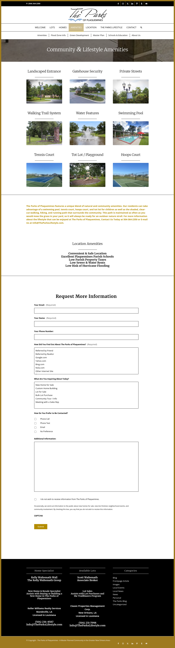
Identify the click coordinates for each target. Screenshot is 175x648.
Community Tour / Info (86, 398)
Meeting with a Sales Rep (86, 402)
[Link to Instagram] (123, 3)
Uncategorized (120, 604)
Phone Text (45, 423)
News (115, 594)
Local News (118, 591)
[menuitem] (40, 27)
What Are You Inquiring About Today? (51, 379)
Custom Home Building (86, 388)
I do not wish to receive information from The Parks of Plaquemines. (69, 499)
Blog (115, 577)
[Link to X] (127, 3)
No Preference (46, 431)
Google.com (86, 357)
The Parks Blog (120, 601)
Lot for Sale (86, 391)
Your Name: (45, 318)
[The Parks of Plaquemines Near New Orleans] (87, 14)
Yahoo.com (86, 361)
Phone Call (44, 419)
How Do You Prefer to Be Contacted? (51, 413)
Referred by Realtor (86, 354)
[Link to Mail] (146, 3)
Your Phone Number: (44, 331)
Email (42, 427)
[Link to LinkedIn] (132, 3)
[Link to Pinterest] (137, 3)
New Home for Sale (86, 385)
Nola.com (86, 367)
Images (116, 584)
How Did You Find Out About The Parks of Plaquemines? (65, 344)
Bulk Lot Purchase (86, 395)
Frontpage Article (121, 581)
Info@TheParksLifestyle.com (47, 222)
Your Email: (45, 305)
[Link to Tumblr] (141, 3)
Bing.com (86, 364)
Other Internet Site (86, 371)
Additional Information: (45, 439)
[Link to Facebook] (118, 3)
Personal (117, 597)
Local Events (119, 587)
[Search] (140, 27)
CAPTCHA (38, 516)
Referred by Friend (86, 350)
